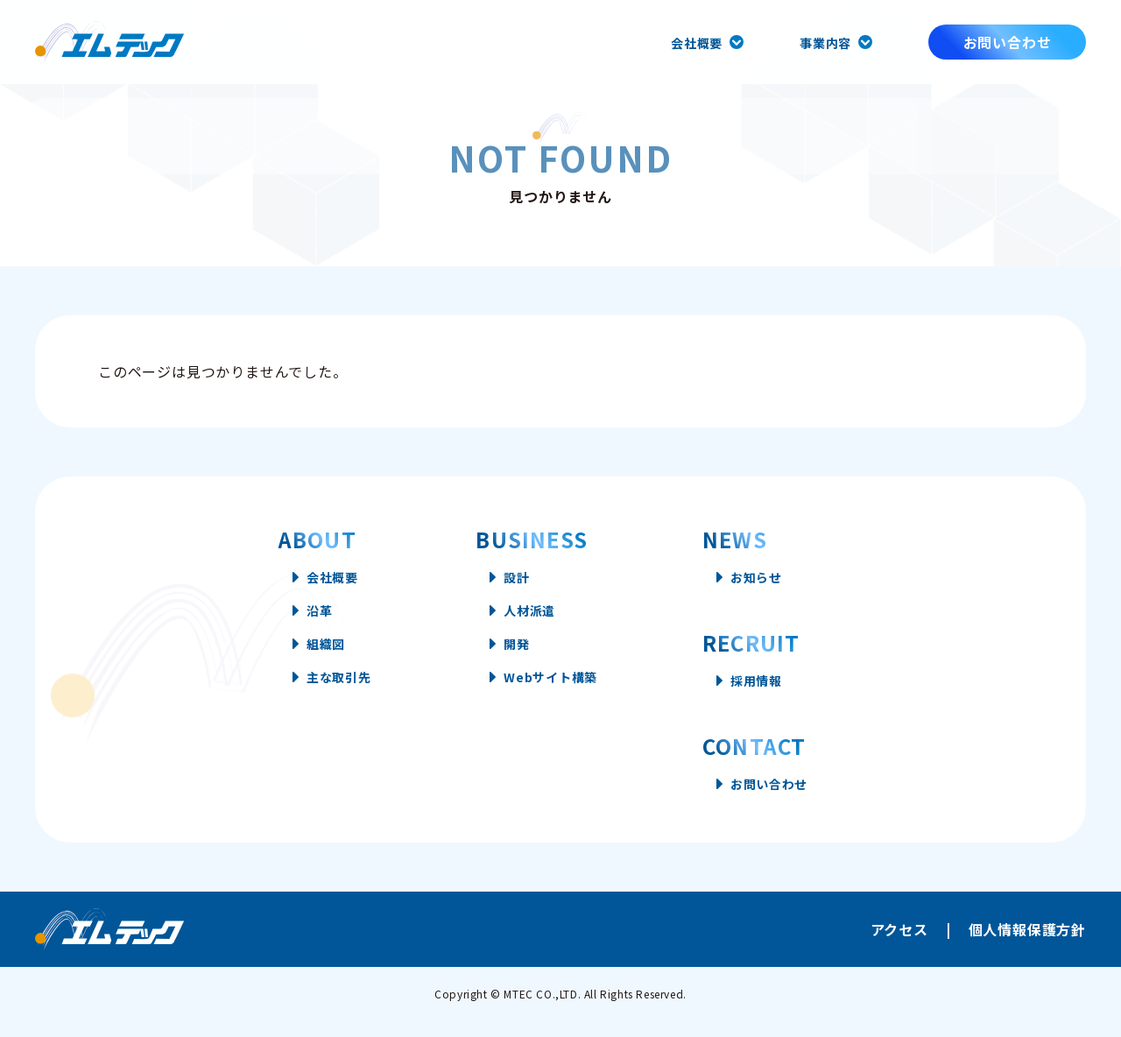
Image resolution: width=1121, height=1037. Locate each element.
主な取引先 (323, 695)
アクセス (899, 945)
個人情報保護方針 (1027, 945)
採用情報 (775, 688)
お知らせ (775, 579)
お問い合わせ (1007, 42)
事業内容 (822, 42)
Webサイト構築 (553, 695)
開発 (515, 656)
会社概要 (686, 42)
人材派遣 (529, 618)
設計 (515, 579)
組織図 (308, 656)
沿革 (301, 618)
